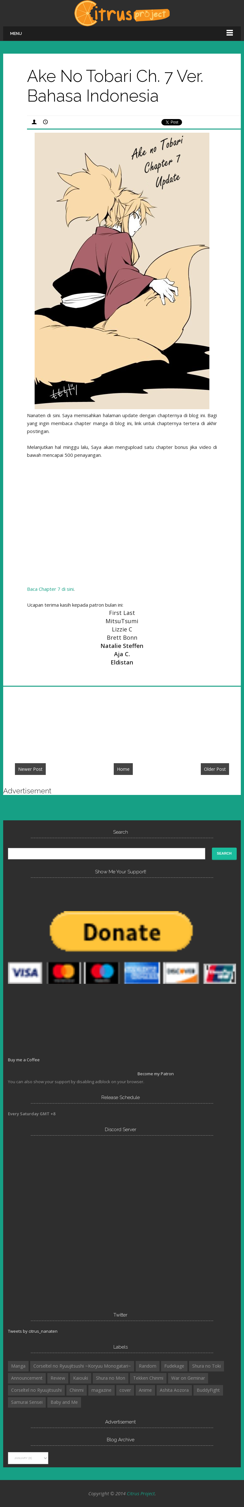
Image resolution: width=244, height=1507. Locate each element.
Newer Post (30, 769)
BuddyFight (208, 1390)
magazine (102, 1390)
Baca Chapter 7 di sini (50, 589)
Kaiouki (80, 1378)
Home (123, 769)
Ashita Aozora (174, 1390)
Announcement (27, 1378)
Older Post (215, 769)
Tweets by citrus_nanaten (33, 1331)
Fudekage (174, 1366)
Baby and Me (64, 1402)
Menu (16, 33)
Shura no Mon (110, 1378)
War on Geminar (188, 1378)
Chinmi (77, 1390)
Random (147, 1366)
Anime (145, 1390)
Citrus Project (141, 1493)
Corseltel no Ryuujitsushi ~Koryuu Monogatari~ (82, 1366)
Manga (18, 1366)
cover (125, 1390)
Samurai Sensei (27, 1402)
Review (58, 1378)
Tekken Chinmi (148, 1378)
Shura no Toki (206, 1366)
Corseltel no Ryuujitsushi (36, 1390)
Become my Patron (156, 1074)
